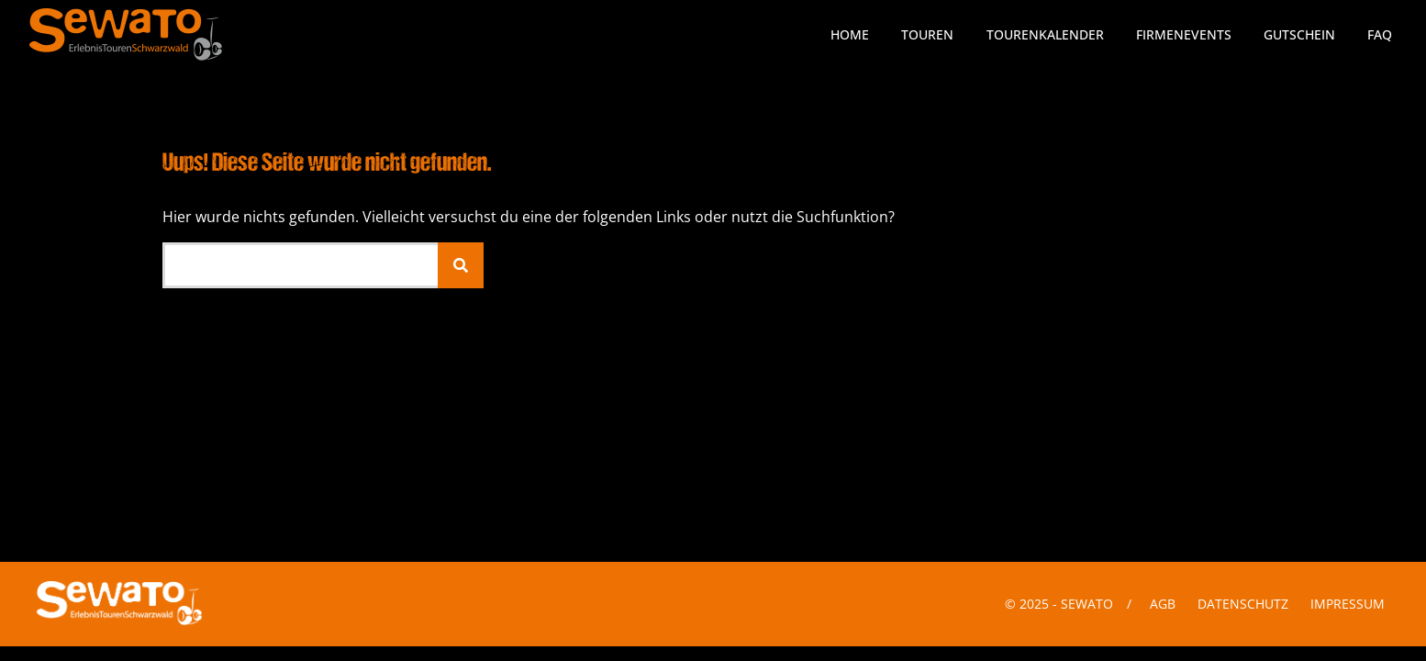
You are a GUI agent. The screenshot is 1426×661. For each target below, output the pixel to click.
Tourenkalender (1045, 34)
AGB (1162, 603)
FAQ (1379, 34)
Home (849, 34)
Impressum (1347, 603)
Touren (927, 34)
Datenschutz (1243, 603)
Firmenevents (1183, 34)
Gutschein (1299, 34)
